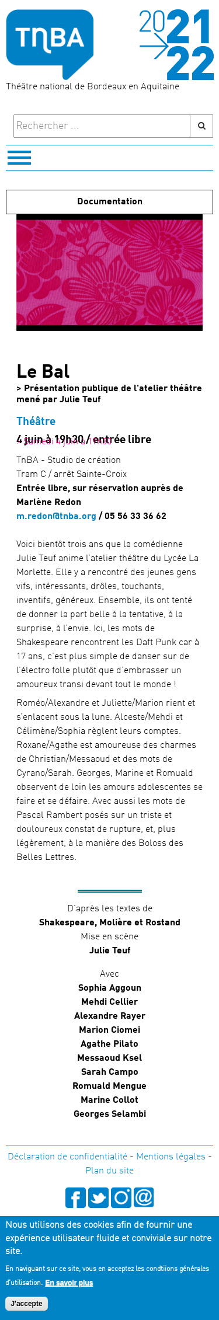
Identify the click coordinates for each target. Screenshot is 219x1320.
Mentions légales (171, 1157)
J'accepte (26, 1305)
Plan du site (109, 1171)
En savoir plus (69, 1284)
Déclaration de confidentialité (67, 1157)
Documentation (109, 202)
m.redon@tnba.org (56, 516)
